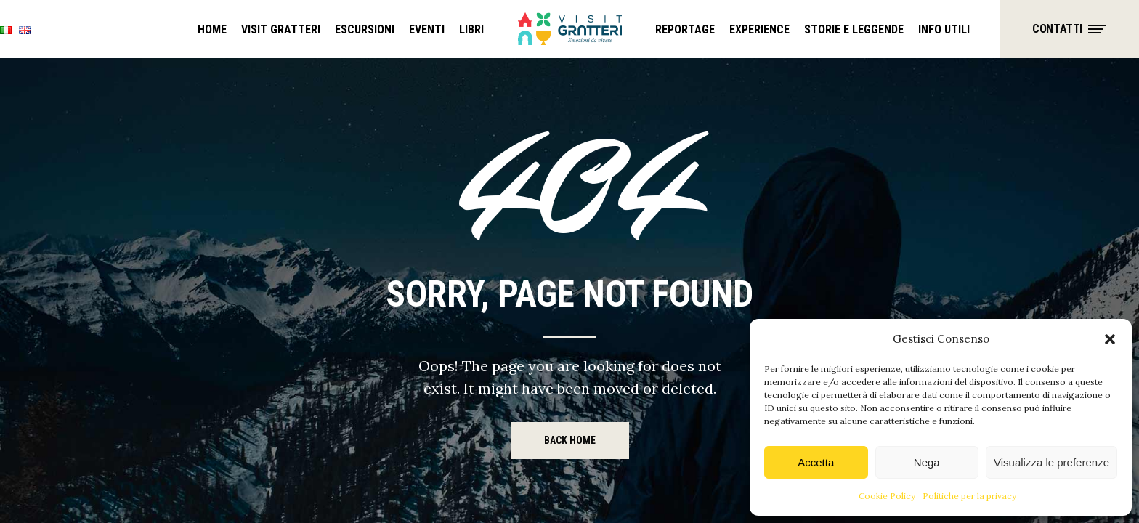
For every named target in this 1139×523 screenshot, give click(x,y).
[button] (1110, 339)
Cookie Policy (887, 495)
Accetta (816, 462)
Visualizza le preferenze (1051, 462)
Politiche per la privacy (969, 495)
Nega (927, 462)
